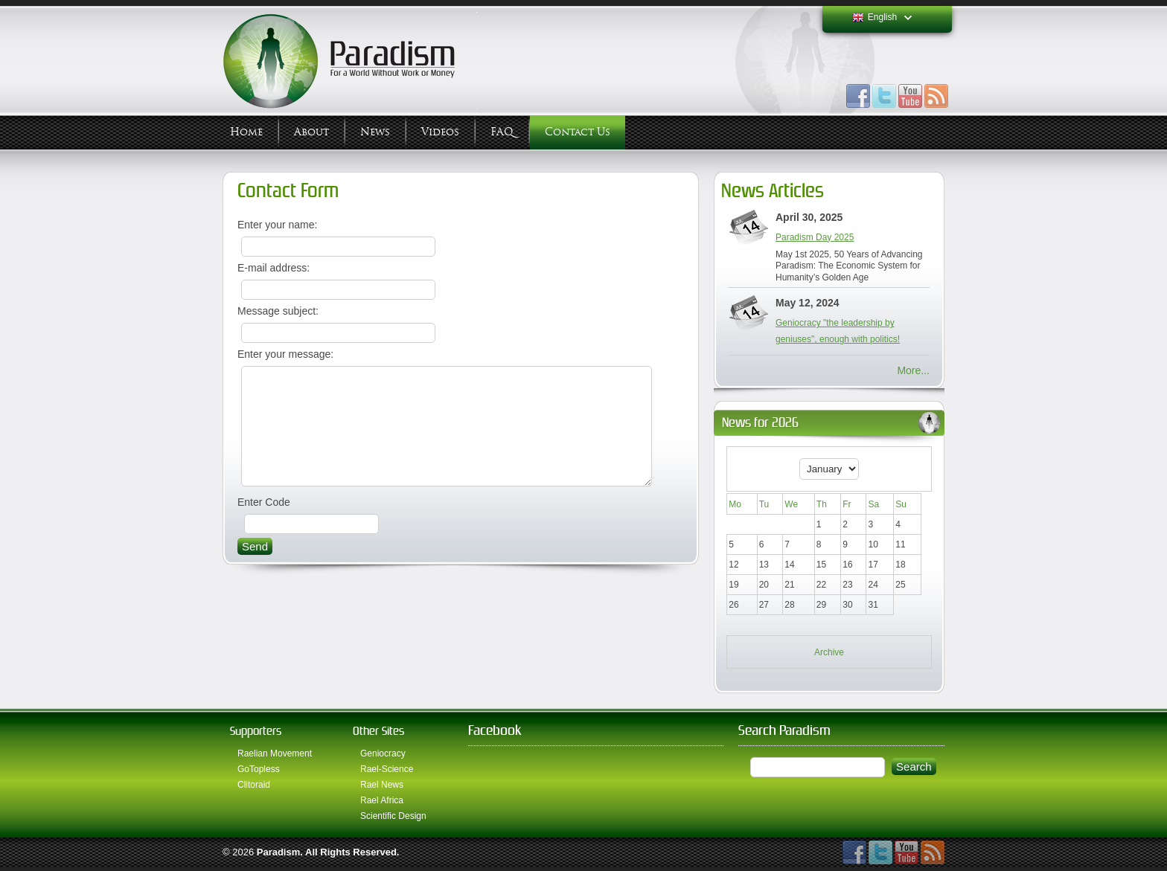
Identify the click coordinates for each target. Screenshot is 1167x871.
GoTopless (258, 769)
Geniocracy (383, 753)
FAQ (502, 132)
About (311, 132)
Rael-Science (386, 769)
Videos (440, 132)
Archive (829, 652)
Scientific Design (393, 816)
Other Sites (378, 731)
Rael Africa (381, 800)
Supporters (255, 731)
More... (913, 370)
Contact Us (577, 132)
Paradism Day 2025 (815, 237)
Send (255, 568)
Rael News (381, 785)
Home (246, 132)
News (375, 132)
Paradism (279, 852)
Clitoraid (253, 785)
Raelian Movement (274, 753)
